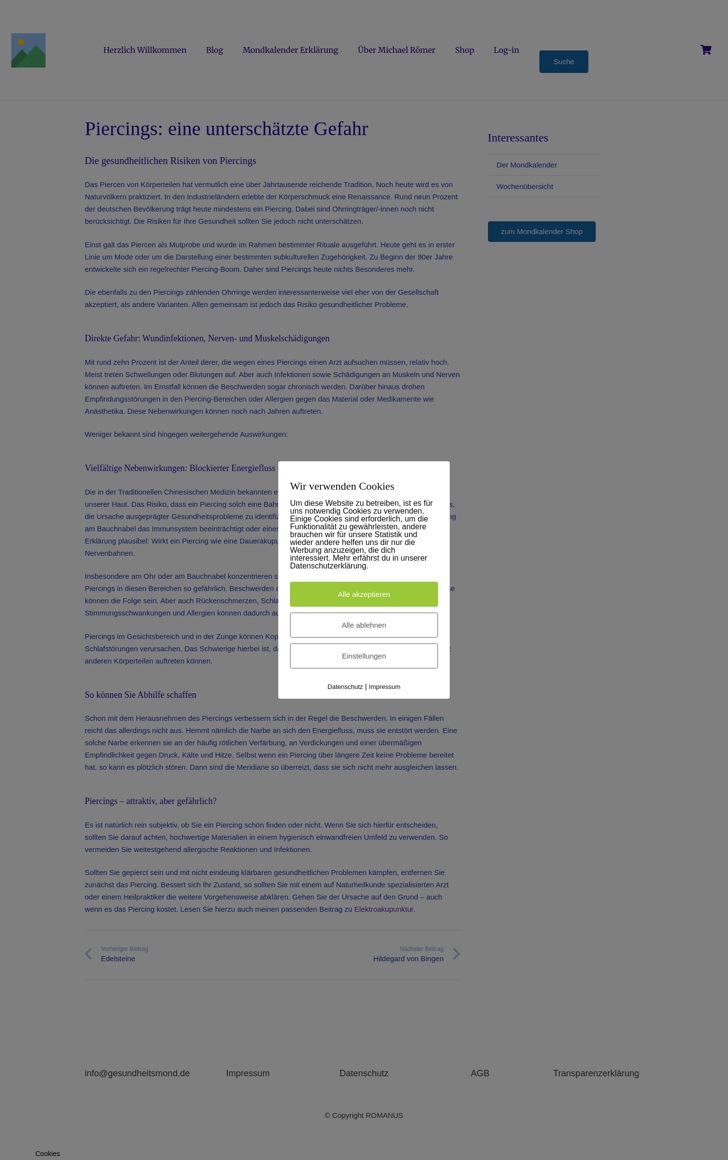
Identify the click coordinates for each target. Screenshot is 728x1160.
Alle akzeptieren (364, 594)
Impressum (384, 686)
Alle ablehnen (364, 625)
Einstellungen (364, 656)
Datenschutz (345, 686)
